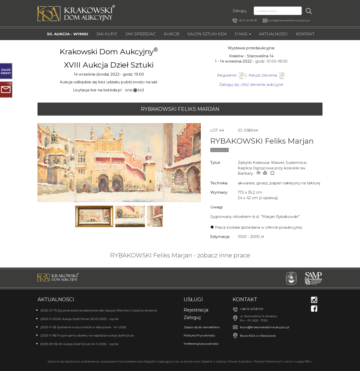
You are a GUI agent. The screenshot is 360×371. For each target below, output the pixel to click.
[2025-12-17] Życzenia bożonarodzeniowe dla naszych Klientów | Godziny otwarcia (98, 310)
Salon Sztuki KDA (207, 34)
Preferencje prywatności (201, 343)
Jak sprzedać (141, 34)
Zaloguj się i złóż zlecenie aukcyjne (251, 84)
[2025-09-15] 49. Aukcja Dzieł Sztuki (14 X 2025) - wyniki (79, 344)
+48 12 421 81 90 (244, 20)
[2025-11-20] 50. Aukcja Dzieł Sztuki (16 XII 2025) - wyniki (79, 319)
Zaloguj (239, 10)
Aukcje (172, 34)
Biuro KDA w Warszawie (258, 335)
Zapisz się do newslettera (202, 327)
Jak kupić (107, 34)
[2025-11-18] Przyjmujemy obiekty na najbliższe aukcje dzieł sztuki (87, 335)
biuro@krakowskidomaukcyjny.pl (289, 20)
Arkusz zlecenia (267, 75)
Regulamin (227, 75)
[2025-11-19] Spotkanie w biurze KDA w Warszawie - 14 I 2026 (83, 327)
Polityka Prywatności (199, 335)
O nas (243, 34)
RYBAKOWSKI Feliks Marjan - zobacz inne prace (180, 255)
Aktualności (273, 34)
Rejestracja (196, 310)
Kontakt (305, 34)
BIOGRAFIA (219, 150)
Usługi (193, 299)
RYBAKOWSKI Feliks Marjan (180, 109)
